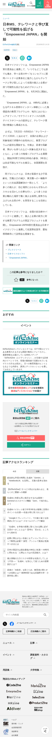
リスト (14, 58)
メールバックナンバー (26, 431)
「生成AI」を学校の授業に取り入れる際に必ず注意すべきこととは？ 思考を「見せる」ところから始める (28, 530)
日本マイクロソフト (16, 254)
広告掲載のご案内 (38, 631)
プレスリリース (14, 250)
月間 (37, 471)
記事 (34, 643)
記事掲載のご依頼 (13, 631)
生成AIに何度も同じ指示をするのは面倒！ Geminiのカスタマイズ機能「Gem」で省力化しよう (28, 501)
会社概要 (15, 735)
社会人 (15, 50)
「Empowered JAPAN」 (18, 258)
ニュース (9, 643)
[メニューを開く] (4, 4)
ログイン (26, 445)
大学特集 (36, 670)
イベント (9, 655)
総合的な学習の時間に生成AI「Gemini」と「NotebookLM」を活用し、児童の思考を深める (27, 481)
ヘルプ (14, 720)
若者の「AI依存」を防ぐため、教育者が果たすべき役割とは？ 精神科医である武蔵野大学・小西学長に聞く (28, 573)
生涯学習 (6, 50)
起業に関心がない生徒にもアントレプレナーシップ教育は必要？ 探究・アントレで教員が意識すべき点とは (28, 541)
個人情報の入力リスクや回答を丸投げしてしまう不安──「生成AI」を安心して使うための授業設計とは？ (28, 561)
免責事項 (15, 731)
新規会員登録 (25, 438)
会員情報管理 (16, 728)
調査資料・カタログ (39, 657)
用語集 (8, 670)
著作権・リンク (17, 724)
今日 (14, 471)
